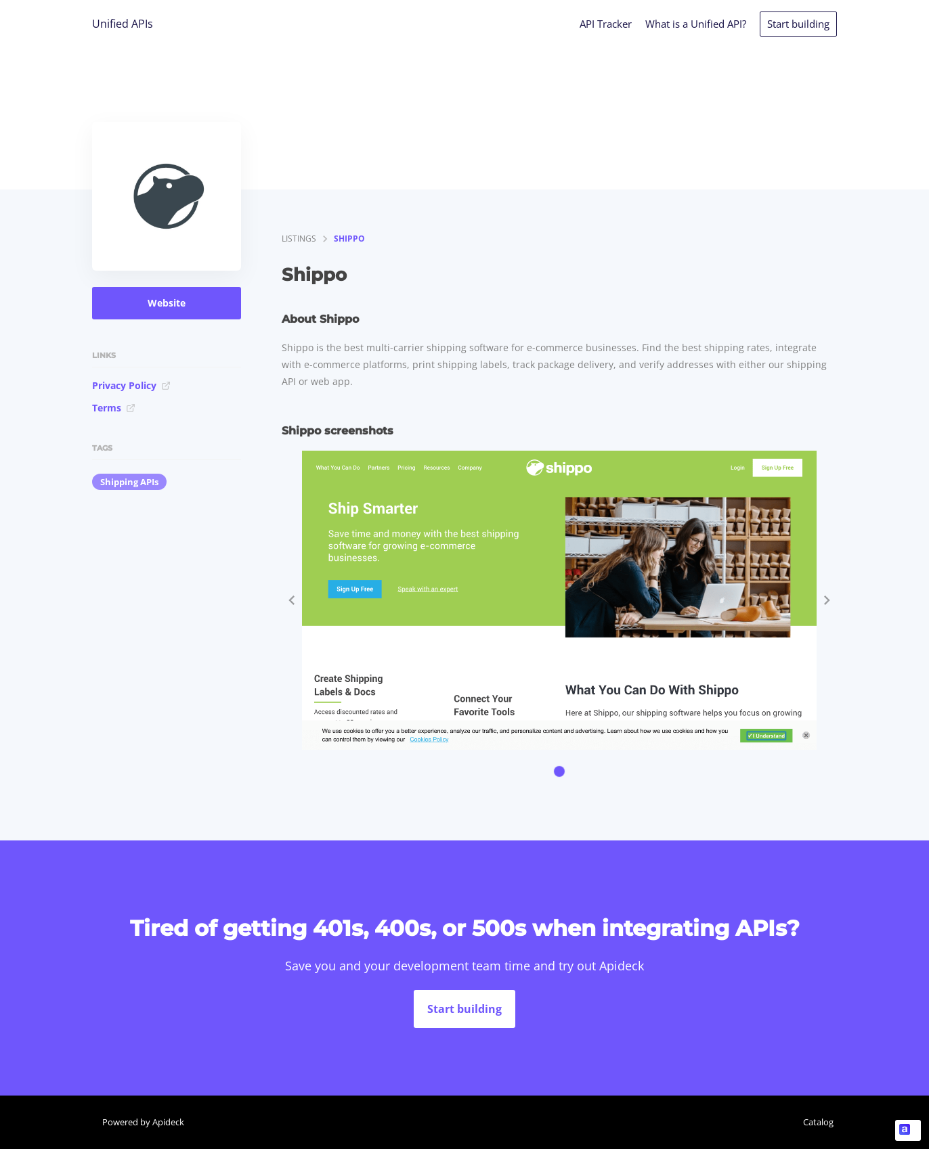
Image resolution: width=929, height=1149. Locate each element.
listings (299, 238)
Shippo (349, 238)
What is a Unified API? (695, 23)
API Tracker (606, 23)
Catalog (818, 1122)
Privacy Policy (131, 385)
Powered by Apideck (143, 1122)
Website (167, 302)
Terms (113, 407)
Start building (798, 23)
